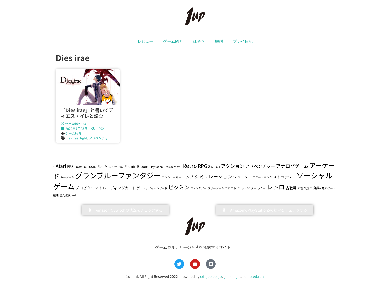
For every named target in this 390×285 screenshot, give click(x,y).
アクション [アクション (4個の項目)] (232, 165)
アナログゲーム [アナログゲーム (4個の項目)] (292, 165)
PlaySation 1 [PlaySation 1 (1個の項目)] (157, 167)
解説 (219, 41)
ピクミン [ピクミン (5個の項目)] (178, 187)
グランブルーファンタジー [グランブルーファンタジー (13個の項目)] (118, 175)
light (83, 138)
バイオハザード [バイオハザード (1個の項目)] (157, 188)
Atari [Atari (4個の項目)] (61, 165)
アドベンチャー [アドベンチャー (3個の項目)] (260, 166)
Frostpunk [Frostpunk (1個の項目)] (81, 167)
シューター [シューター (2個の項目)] (242, 176)
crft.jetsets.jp (211, 276)
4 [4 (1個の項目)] (54, 167)
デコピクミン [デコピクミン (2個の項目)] (87, 187)
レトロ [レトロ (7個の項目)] (276, 186)
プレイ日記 (243, 41)
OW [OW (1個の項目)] (114, 167)
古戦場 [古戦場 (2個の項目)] (291, 187)
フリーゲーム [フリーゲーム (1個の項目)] (216, 188)
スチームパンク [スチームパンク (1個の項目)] (262, 177)
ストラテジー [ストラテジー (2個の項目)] (284, 176)
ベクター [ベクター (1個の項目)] (250, 188)
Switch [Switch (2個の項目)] (214, 166)
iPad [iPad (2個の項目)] (100, 166)
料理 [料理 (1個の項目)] (300, 188)
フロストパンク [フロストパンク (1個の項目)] (234, 188)
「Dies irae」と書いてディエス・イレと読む (87, 113)
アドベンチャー (100, 138)
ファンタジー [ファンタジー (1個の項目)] (198, 188)
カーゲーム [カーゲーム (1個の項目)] (67, 177)
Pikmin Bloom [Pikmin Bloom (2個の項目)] (136, 166)
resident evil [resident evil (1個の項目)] (173, 167)
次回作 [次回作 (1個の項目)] (308, 188)
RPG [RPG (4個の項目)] (202, 165)
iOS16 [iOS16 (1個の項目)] (92, 167)
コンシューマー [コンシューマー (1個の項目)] (171, 177)
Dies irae (71, 138)
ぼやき (199, 41)
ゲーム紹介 (173, 41)
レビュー (145, 41)
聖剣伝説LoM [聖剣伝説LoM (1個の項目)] (68, 195)
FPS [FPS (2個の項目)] (70, 166)
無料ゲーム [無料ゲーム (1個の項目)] (329, 188)
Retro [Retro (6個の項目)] (189, 165)
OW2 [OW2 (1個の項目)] (120, 167)
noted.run (255, 276)
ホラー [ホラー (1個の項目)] (261, 188)
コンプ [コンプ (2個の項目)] (187, 176)
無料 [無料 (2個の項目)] (317, 187)
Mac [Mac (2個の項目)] (108, 166)
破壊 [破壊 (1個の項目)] (56, 195)
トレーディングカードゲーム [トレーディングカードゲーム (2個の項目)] (123, 187)
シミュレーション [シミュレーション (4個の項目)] (213, 176)
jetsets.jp (232, 276)
